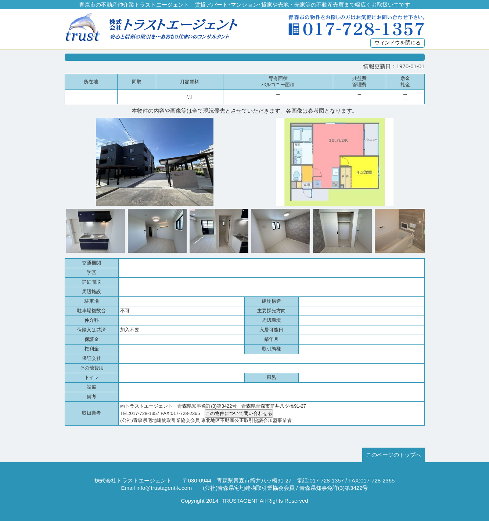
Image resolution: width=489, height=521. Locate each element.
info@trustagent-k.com (164, 488)
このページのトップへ (393, 455)
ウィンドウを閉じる (397, 42)
